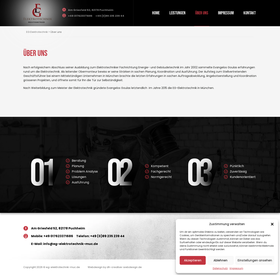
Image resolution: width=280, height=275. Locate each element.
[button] (272, 224)
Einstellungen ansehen (255, 260)
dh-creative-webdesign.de (124, 267)
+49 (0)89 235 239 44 (109, 16)
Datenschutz (220, 268)
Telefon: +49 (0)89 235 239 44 (100, 236)
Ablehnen (221, 260)
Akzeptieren (192, 260)
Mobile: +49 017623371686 (52, 236)
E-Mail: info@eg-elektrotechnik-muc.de (64, 244)
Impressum (236, 268)
